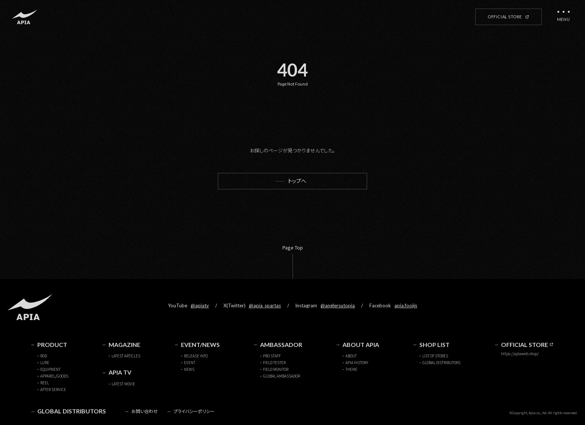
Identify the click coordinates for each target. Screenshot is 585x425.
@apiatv (200, 305)
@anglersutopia (337, 305)
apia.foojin (405, 305)
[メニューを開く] (563, 17)
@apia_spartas (265, 305)
